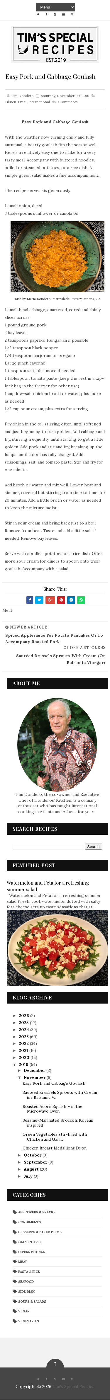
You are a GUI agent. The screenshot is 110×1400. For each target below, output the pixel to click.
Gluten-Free (15, 102)
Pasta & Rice (29, 1272)
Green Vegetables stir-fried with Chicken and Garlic (55, 1137)
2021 (24, 1050)
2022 (24, 1043)
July (29, 1176)
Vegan (24, 1311)
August (32, 1169)
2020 (25, 1057)
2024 (24, 1030)
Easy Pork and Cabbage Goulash (54, 1083)
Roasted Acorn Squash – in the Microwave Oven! (52, 1109)
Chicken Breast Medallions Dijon (55, 1148)
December (35, 1070)
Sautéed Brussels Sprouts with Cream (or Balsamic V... (60, 1095)
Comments (67, 102)
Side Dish (26, 1292)
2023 (24, 1036)
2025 (24, 1023)
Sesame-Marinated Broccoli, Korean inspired (58, 1123)
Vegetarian (28, 1321)
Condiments (29, 1222)
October (33, 1155)
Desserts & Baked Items (40, 1232)
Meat (22, 1262)
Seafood (26, 1282)
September (36, 1162)
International (39, 102)
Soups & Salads (32, 1301)
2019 (24, 1064)
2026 (24, 1016)
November (35, 1077)
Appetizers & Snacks (36, 1212)
